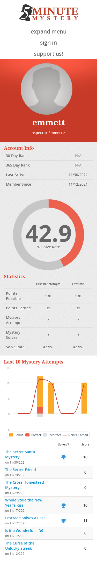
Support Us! (48, 53)
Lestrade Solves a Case (25, 517)
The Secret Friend (20, 469)
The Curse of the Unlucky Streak (19, 546)
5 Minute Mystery (48, 13)
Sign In (48, 42)
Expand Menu (48, 31)
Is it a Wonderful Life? (24, 530)
